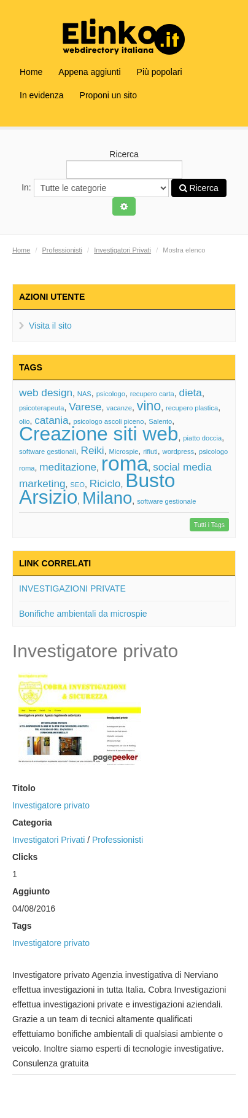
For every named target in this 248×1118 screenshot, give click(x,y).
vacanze (119, 408)
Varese (85, 407)
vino (149, 405)
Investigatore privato (51, 805)
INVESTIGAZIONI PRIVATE (72, 588)
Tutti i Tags (209, 524)
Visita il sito (50, 325)
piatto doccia (202, 438)
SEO (77, 484)
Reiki (92, 450)
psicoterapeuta (41, 408)
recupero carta (152, 393)
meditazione (67, 467)
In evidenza (42, 95)
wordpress (179, 451)
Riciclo (105, 483)
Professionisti (62, 250)
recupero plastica (192, 408)
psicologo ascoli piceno (108, 421)
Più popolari (159, 72)
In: (94, 188)
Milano (107, 497)
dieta (190, 392)
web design (45, 392)
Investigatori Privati (122, 250)
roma (125, 463)
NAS (84, 393)
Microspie (123, 451)
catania (51, 420)
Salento (160, 421)
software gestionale (166, 501)
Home (31, 72)
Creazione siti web (99, 434)
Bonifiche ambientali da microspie (83, 614)
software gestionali (47, 451)
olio (24, 421)
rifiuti (150, 451)
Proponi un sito (108, 95)
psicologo (110, 393)
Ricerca (124, 164)
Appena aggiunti (89, 72)
